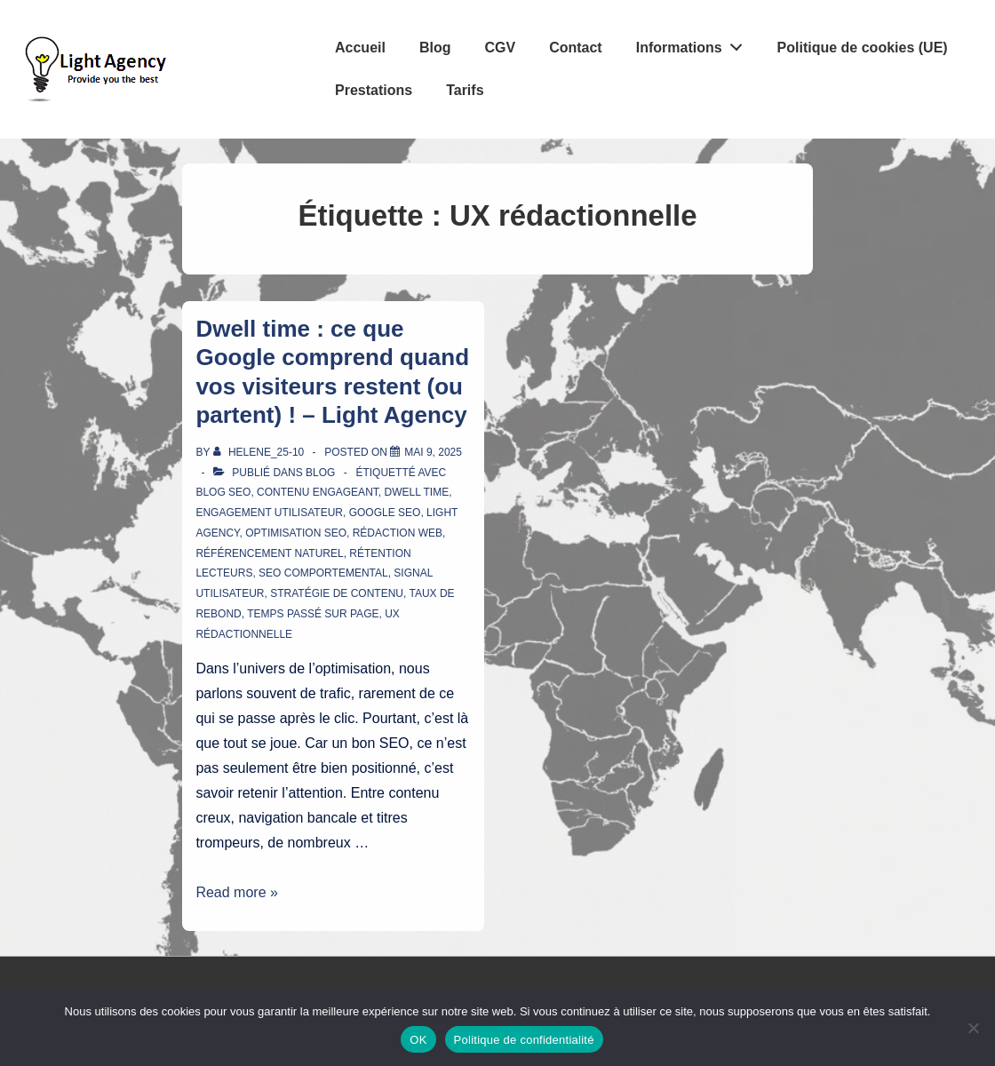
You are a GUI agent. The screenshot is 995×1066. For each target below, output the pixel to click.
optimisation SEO (295, 533)
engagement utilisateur (269, 512)
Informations (694, 43)
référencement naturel (269, 553)
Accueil (360, 47)
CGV (499, 47)
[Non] (973, 1028)
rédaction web (397, 533)
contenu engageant (317, 492)
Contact (575, 47)
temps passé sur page (312, 614)
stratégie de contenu (336, 593)
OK (418, 1039)
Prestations (373, 90)
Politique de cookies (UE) (862, 47)
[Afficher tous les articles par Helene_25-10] (260, 452)
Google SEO (385, 512)
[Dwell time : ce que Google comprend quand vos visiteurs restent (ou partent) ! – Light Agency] (433, 452)
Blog (435, 47)
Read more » (236, 892)
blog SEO (223, 492)
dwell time (416, 492)
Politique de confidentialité (524, 1039)
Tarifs (464, 90)
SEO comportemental (323, 573)
